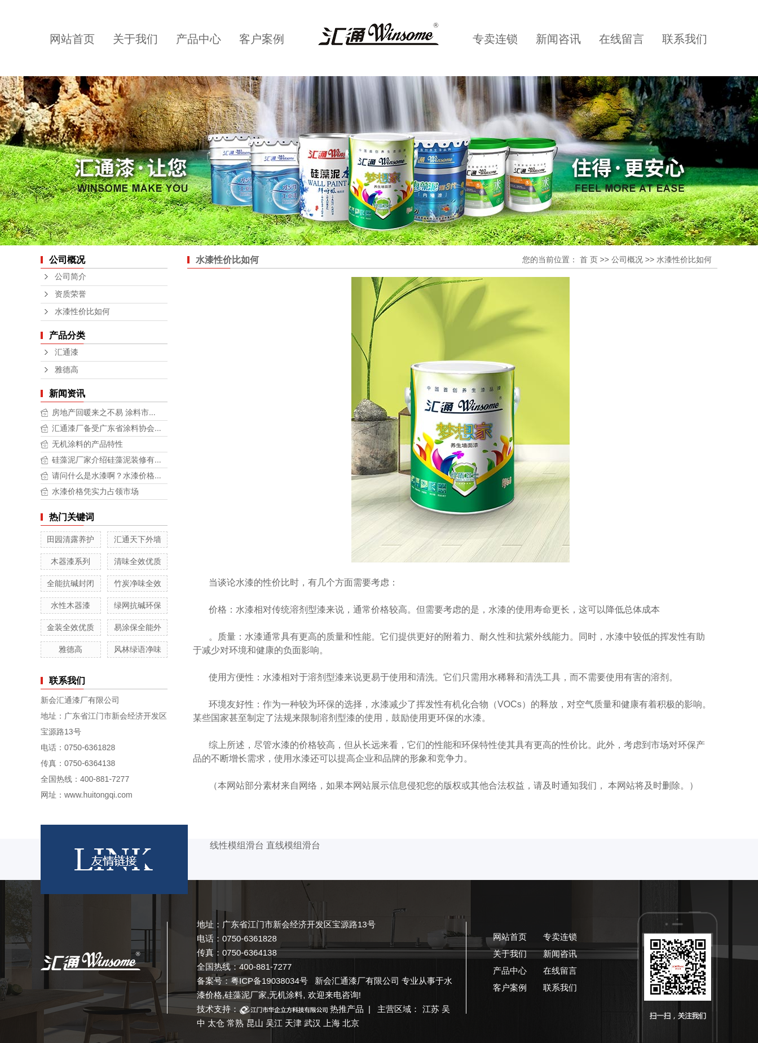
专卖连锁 (495, 39)
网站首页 (72, 39)
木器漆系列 (70, 561)
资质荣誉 (70, 294)
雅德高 (66, 370)
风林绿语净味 (137, 649)
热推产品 (347, 1009)
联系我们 (684, 39)
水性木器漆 (70, 605)
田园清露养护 (70, 539)
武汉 (312, 1023)
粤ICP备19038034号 (269, 980)
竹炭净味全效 (137, 583)
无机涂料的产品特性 (87, 443)
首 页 (589, 259)
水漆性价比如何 (82, 311)
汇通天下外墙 (137, 539)
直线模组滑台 (293, 845)
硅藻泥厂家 (245, 995)
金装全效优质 (70, 627)
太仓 (216, 1023)
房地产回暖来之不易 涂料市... (104, 412)
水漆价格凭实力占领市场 (95, 491)
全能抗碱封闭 (70, 583)
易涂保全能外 (137, 627)
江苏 (430, 1009)
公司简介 (70, 276)
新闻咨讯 (558, 39)
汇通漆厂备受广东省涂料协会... (106, 428)
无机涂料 (286, 995)
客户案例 (261, 39)
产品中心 (198, 39)
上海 (331, 1023)
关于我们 (135, 39)
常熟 (235, 1023)
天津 (293, 1023)
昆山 (254, 1023)
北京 (350, 1023)
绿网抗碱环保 (137, 605)
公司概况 (627, 259)
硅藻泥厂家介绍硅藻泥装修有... (106, 459)
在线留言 (621, 39)
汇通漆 (66, 352)
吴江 (274, 1023)
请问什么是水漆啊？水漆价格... (106, 475)
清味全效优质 (137, 561)
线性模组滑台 (237, 845)
